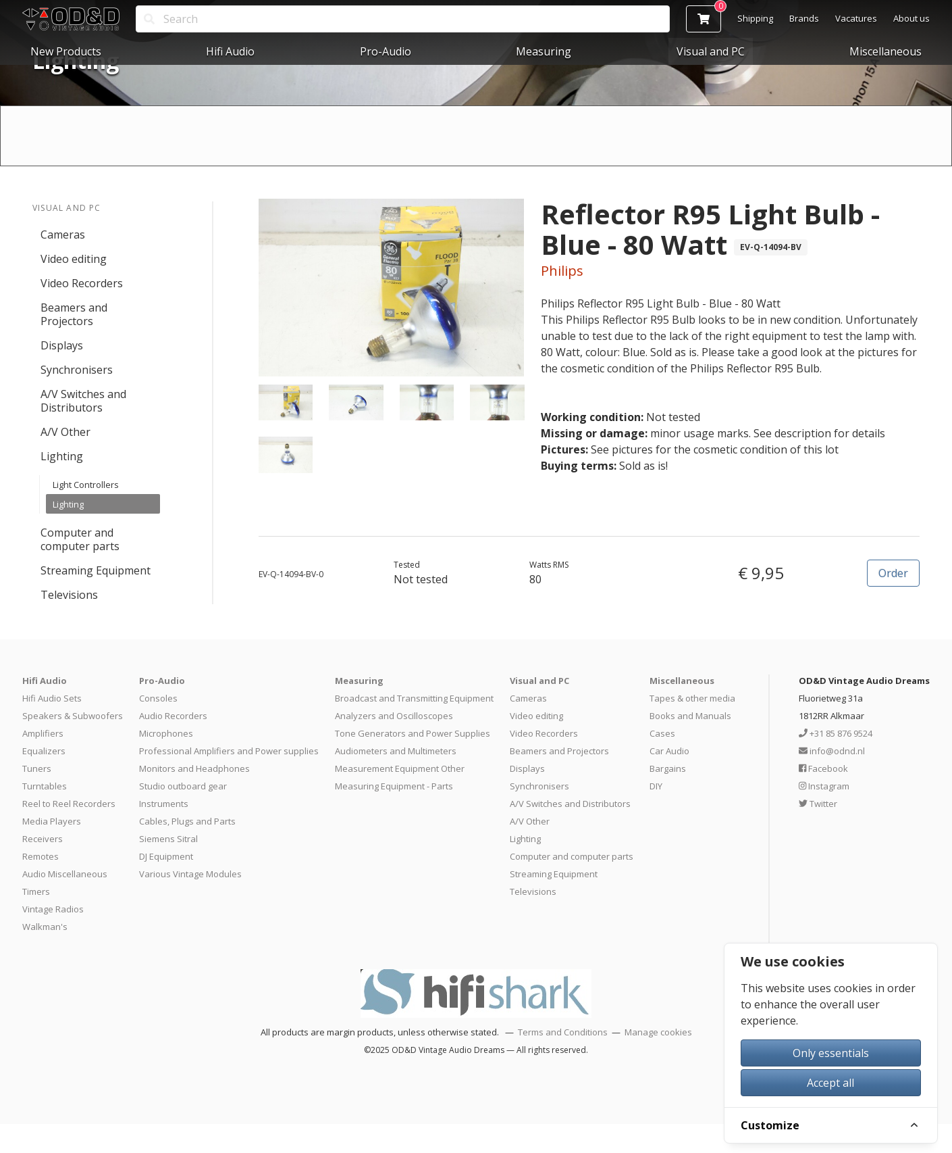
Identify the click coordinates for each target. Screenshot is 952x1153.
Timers (36, 891)
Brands (804, 18)
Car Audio (669, 751)
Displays (62, 345)
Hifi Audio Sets (52, 698)
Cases (662, 733)
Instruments (163, 804)
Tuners (36, 768)
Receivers (42, 839)
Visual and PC (711, 51)
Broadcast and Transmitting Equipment (414, 698)
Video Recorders (82, 283)
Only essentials (831, 1053)
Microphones (166, 733)
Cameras (63, 234)
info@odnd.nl (832, 751)
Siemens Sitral (168, 839)
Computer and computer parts (80, 539)
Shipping (755, 18)
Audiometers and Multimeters (395, 751)
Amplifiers (42, 733)
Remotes (40, 856)
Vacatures (856, 18)
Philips (562, 271)
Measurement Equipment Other (400, 768)
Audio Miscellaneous (64, 874)
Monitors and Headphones (194, 768)
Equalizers (43, 751)
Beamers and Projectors (74, 314)
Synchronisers (77, 369)
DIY (656, 786)
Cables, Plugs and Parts (187, 821)
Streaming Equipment (96, 570)
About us (911, 18)
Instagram (824, 786)
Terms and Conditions (563, 1032)
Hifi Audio (230, 51)
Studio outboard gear (183, 786)
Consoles (158, 698)
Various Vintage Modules (190, 874)
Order (893, 573)
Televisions (69, 594)
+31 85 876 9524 (835, 733)
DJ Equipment (166, 856)
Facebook (823, 768)
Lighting (62, 456)
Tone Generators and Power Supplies (412, 733)
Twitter (818, 804)
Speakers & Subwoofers (72, 716)
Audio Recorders (173, 716)
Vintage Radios (53, 909)
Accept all (830, 1082)
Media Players (51, 821)
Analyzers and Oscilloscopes (394, 716)
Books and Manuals (690, 716)
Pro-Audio (385, 51)
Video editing (74, 258)
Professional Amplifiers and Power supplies (229, 751)
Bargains (668, 768)
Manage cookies (658, 1032)
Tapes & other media (692, 698)
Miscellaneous (885, 51)
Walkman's (45, 927)
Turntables (44, 786)
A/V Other (65, 431)
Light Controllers (86, 485)
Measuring (543, 51)
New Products (65, 51)
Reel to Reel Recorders (68, 804)
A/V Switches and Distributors (83, 401)
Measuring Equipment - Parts (394, 786)
